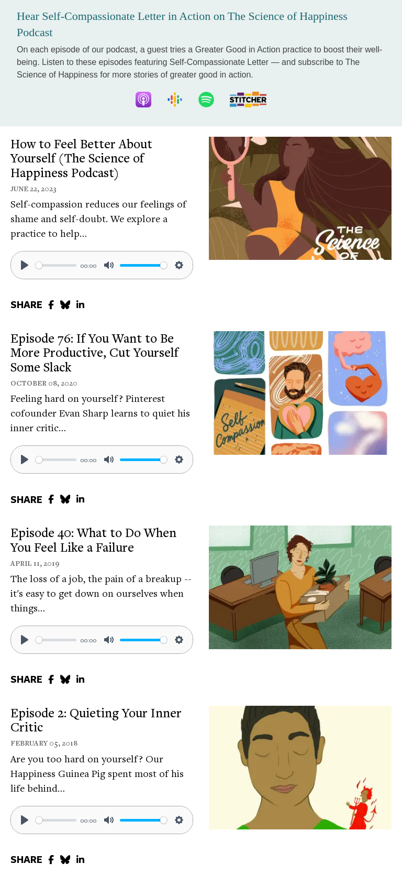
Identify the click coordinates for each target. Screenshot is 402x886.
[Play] (24, 265)
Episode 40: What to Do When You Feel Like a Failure (93, 539)
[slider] (56, 265)
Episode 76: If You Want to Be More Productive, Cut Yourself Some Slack (94, 352)
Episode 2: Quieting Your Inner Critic (96, 720)
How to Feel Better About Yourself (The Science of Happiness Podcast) (81, 158)
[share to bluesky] (65, 304)
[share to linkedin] (80, 304)
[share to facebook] (51, 304)
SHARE (26, 304)
